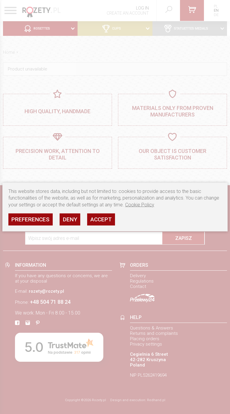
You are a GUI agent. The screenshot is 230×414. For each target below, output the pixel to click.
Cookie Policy (139, 204)
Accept (101, 219)
